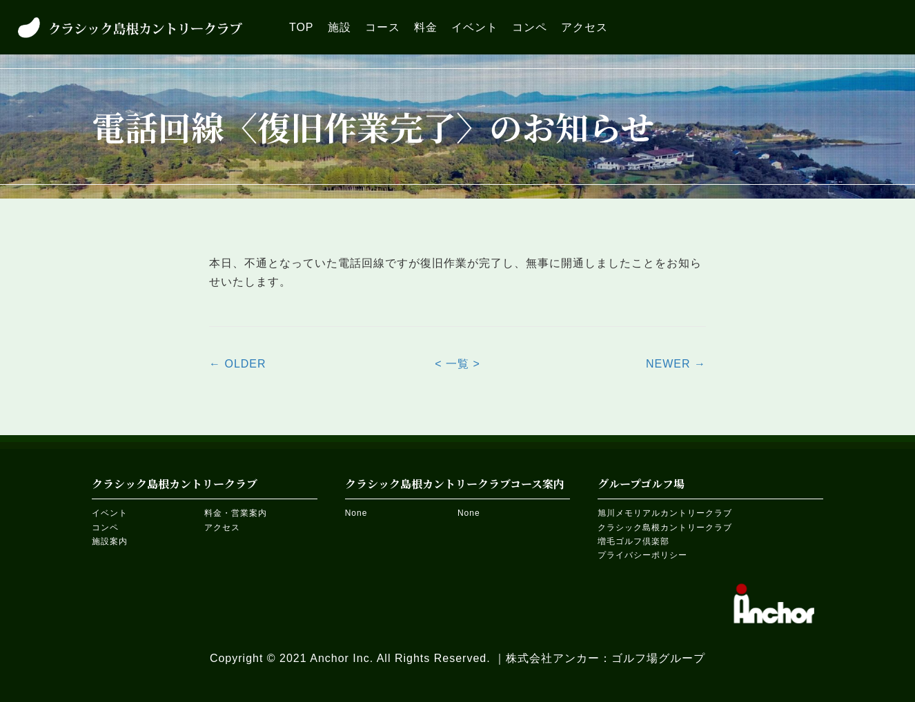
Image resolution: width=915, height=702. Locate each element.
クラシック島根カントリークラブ (665, 527)
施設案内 (110, 541)
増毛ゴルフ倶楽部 (633, 541)
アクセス (222, 527)
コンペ (105, 527)
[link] (301, 27)
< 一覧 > (457, 364)
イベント (110, 513)
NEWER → (676, 364)
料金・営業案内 (235, 513)
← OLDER (237, 364)
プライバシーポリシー (642, 555)
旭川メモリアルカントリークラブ (665, 513)
